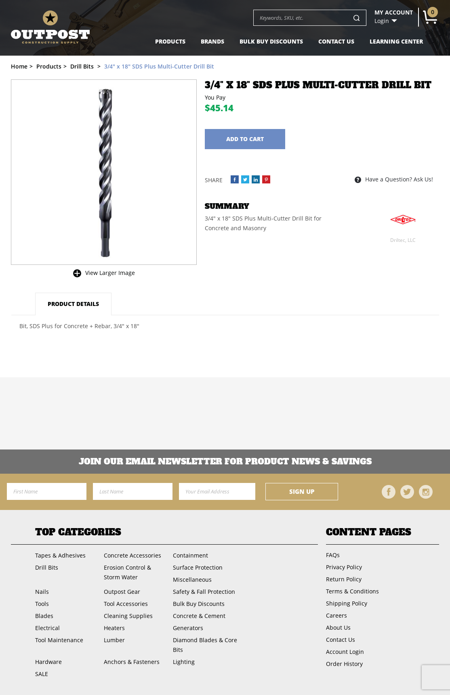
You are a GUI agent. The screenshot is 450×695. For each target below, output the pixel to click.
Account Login (345, 651)
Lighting (184, 662)
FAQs (333, 555)
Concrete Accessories (132, 555)
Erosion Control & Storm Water (127, 572)
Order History (344, 664)
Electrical (47, 628)
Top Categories (78, 532)
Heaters (114, 628)
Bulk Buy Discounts (271, 41)
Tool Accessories (126, 604)
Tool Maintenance (59, 640)
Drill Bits (46, 567)
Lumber (114, 640)
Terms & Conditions (352, 591)
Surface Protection (198, 567)
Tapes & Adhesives (60, 555)
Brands (212, 41)
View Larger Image (110, 273)
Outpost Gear (122, 591)
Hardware (48, 662)
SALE (41, 674)
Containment (190, 555)
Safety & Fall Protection (204, 591)
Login (381, 21)
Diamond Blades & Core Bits (205, 644)
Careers (336, 615)
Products (170, 41)
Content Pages (368, 532)
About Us (338, 627)
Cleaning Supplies (128, 616)
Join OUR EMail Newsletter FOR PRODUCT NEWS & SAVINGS (225, 461)
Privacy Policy (344, 567)
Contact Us (336, 41)
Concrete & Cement (199, 616)
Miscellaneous (192, 579)
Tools (42, 604)
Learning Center (396, 41)
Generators (188, 628)
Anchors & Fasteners (132, 662)
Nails (42, 591)
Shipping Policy (346, 603)
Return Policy (344, 579)
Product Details (73, 304)
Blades (44, 616)
